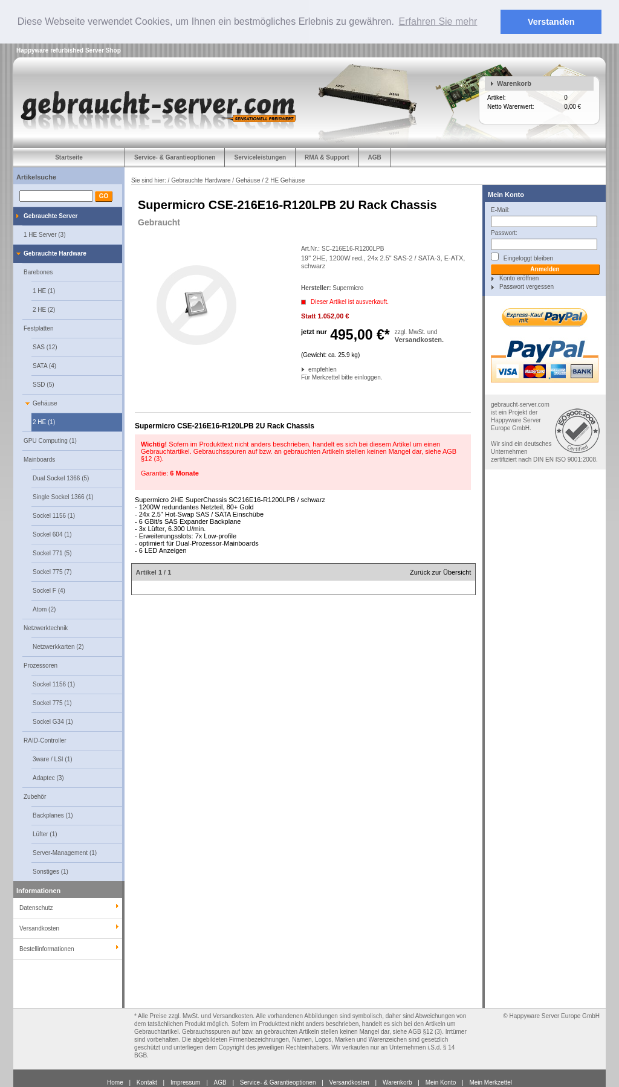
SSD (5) (43, 384)
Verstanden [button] (551, 22)
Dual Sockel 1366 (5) (61, 477)
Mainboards (39, 459)
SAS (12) (45, 346)
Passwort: (504, 232)
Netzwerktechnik (46, 627)
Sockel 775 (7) (52, 571)
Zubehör (35, 796)
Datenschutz (36, 907)
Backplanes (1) (53, 814)
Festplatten (38, 327)
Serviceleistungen (260, 156)
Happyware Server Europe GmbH (554, 1015)
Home (115, 1082)
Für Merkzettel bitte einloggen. (302, 376)
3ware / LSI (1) (53, 758)
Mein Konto (506, 194)
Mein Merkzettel (490, 1082)
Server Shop (103, 50)
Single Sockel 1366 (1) (63, 496)
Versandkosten (349, 1082)
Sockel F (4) (49, 590)
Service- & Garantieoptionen (174, 156)
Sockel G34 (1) (53, 721)
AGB (374, 156)
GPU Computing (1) (50, 440)
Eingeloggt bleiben (522, 256)
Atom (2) (44, 608)
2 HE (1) (44, 421)
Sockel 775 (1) (52, 702)
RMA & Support (327, 156)
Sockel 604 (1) (52, 534)
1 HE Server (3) (44, 234)
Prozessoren (40, 665)
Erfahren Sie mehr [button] (438, 21)
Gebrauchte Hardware (55, 253)
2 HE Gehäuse (285, 179)
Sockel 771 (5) (52, 552)
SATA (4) (44, 365)
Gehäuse (45, 402)
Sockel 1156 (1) (54, 515)
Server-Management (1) (65, 852)
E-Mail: (500, 209)
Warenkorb (514, 82)
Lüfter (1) (45, 833)
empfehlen (309, 369)
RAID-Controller (45, 740)
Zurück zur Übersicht (440, 571)
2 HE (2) (44, 309)
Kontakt (147, 1082)
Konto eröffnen (519, 277)
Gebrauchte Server (51, 215)
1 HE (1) (44, 290)
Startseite (69, 156)
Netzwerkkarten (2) (58, 646)
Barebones (38, 271)
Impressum (185, 1082)
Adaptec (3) (48, 777)
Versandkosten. (419, 339)
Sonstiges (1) (50, 871)
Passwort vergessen (526, 286)
